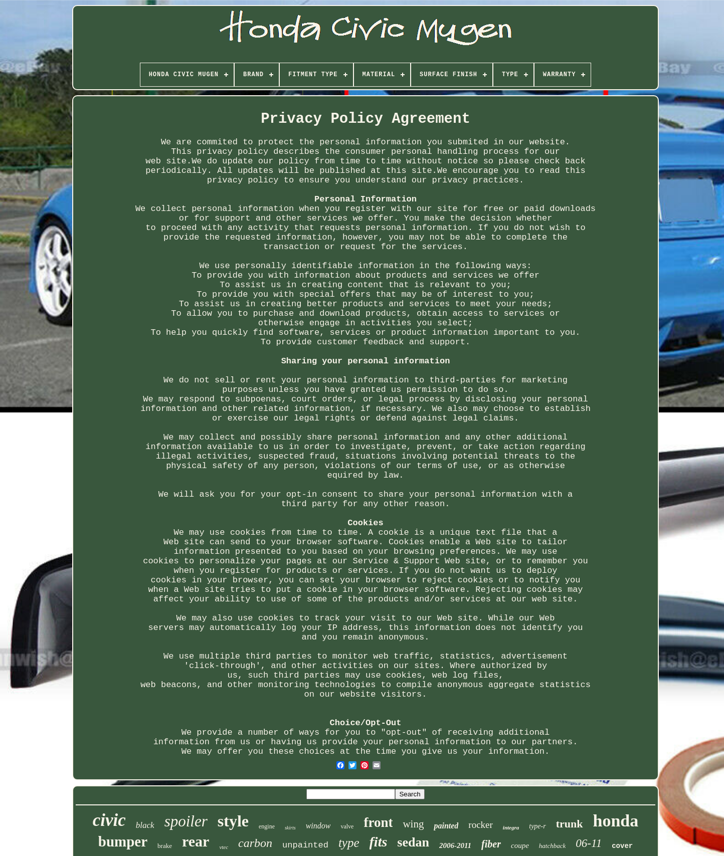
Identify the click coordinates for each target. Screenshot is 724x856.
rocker (480, 824)
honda (616, 820)
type (348, 842)
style (233, 821)
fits (379, 841)
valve (346, 826)
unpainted (305, 845)
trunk (569, 823)
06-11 (589, 843)
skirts (290, 827)
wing (413, 824)
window (318, 825)
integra (511, 827)
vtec (223, 847)
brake (164, 845)
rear (195, 841)
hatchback (552, 845)
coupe (520, 845)
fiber (491, 843)
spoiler (186, 821)
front (378, 822)
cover (622, 846)
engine (267, 826)
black (145, 825)
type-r (537, 826)
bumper (122, 841)
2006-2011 (455, 845)
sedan (413, 842)
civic (109, 820)
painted (446, 825)
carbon (255, 842)
